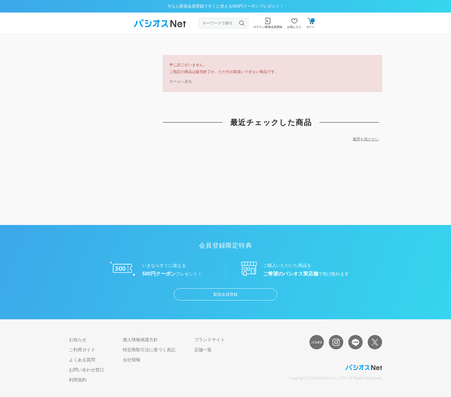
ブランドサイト (209, 339)
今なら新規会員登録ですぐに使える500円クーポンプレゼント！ (225, 6)
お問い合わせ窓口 (86, 369)
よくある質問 (82, 359)
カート (310, 23)
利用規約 (77, 379)
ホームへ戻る (180, 81)
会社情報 (131, 359)
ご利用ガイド (82, 349)
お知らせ (77, 339)
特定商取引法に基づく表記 (149, 349)
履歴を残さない (366, 139)
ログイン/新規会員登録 (268, 23)
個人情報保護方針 (140, 339)
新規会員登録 (225, 294)
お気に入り (294, 23)
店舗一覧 (203, 349)
